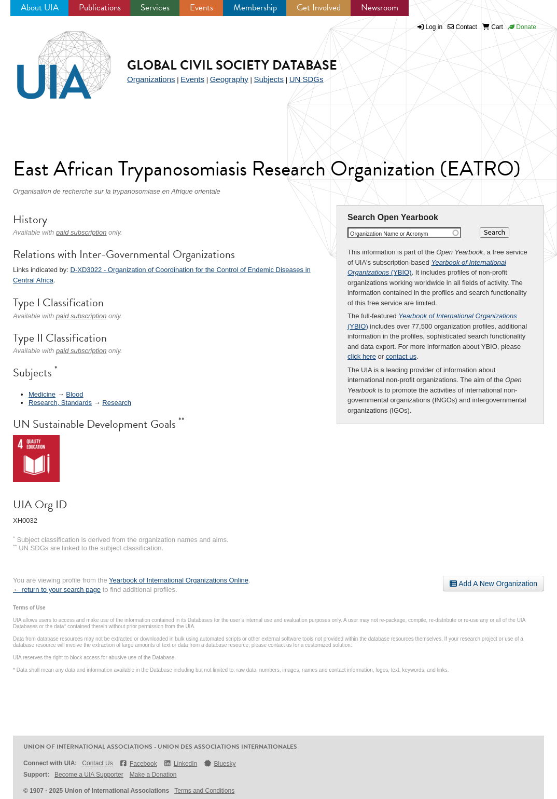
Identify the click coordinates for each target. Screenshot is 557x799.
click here (361, 356)
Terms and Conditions (204, 790)
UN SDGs (306, 79)
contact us (401, 356)
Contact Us (97, 763)
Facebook (138, 763)
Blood (74, 394)
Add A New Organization (493, 583)
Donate (522, 27)
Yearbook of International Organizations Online (178, 580)
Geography (229, 79)
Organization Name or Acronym (389, 234)
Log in (434, 27)
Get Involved (319, 7)
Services (155, 7)
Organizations (151, 79)
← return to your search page (57, 589)
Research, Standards (60, 403)
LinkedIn (180, 763)
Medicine (42, 394)
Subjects (269, 79)
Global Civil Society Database (232, 65)
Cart (492, 27)
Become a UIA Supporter (88, 774)
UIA (52, 59)
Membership (255, 7)
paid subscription (81, 232)
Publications (100, 7)
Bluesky (219, 763)
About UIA (40, 7)
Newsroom (379, 7)
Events (201, 7)
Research (116, 403)
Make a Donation (153, 774)
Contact (462, 27)
